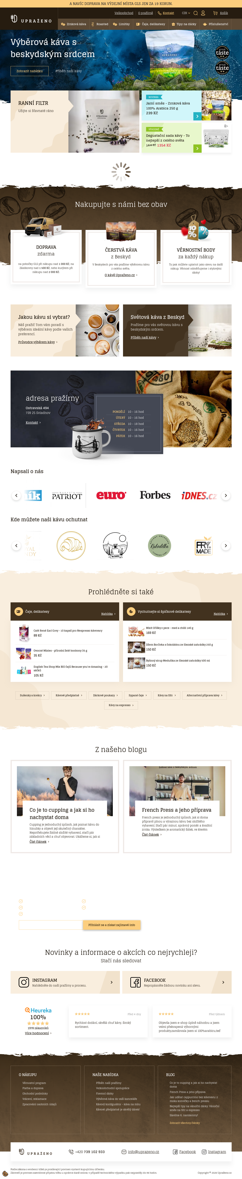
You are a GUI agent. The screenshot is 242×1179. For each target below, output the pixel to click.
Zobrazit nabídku (30, 71)
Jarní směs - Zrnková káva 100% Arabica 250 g (168, 105)
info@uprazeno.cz (140, 1151)
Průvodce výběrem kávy (36, 342)
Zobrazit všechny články (185, 1123)
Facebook (184, 1151)
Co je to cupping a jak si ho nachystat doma (62, 814)
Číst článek (38, 841)
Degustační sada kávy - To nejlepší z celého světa (168, 138)
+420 (87, 1151)
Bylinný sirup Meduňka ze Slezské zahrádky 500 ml (178, 660)
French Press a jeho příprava (176, 810)
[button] (73, 24)
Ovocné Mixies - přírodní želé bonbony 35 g (60, 650)
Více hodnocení (37, 1033)
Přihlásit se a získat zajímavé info (111, 925)
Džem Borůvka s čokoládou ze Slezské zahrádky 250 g (179, 645)
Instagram (214, 1151)
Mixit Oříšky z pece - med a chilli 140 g (169, 628)
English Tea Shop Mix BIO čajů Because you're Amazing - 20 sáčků (71, 669)
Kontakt (32, 422)
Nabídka (107, 614)
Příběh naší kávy (69, 71)
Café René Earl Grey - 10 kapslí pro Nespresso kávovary (68, 630)
